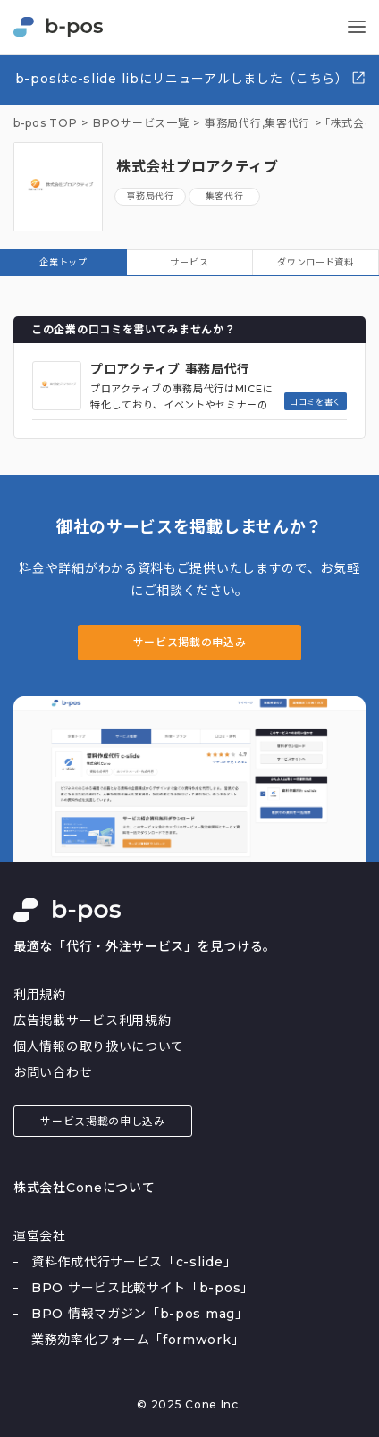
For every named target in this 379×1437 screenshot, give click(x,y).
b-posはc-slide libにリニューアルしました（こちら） (190, 78)
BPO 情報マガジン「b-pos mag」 (139, 1314)
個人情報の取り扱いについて (98, 1046)
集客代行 (287, 123)
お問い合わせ (52, 1072)
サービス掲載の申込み (190, 642)
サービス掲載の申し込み (102, 1121)
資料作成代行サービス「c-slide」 (133, 1262)
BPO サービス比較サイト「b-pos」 (142, 1288)
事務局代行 (150, 196)
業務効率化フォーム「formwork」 (137, 1340)
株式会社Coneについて (84, 1188)
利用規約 (39, 995)
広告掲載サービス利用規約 (92, 1021)
